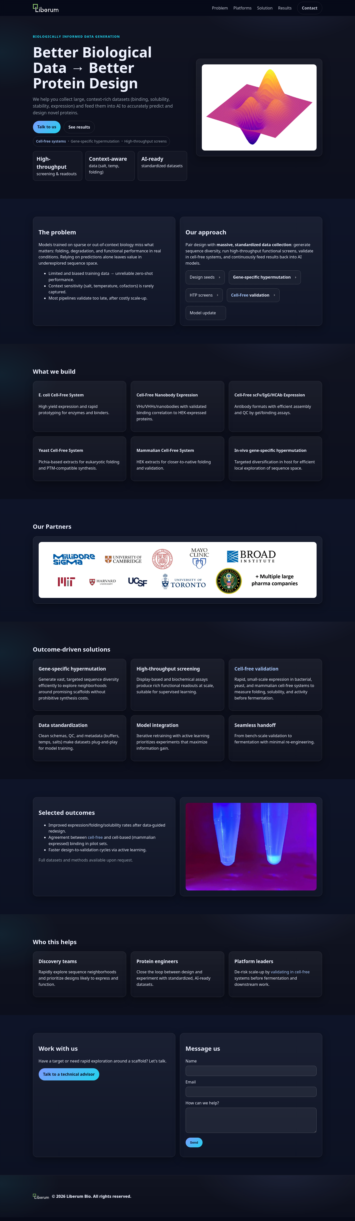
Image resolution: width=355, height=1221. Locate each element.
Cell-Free (239, 295)
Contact (309, 8)
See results (79, 127)
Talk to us (46, 127)
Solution (265, 8)
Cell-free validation (256, 669)
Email (191, 1082)
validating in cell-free (290, 972)
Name (191, 1061)
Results (285, 8)
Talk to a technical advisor (69, 1074)
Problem (220, 8)
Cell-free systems (51, 141)
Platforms (243, 8)
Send (194, 1146)
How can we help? (202, 1103)
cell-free (95, 837)
